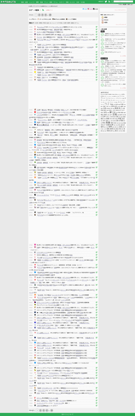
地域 (41, 2)
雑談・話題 (24, 2)
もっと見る (123, 56)
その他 (83, 2)
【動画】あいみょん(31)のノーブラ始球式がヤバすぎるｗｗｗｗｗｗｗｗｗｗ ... (113, 35)
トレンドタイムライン (120, 10)
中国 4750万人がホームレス (113, 52)
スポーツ (61, 2)
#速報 (72, 23)
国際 (37, 2)
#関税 (40, 23)
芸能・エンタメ (70, 2)
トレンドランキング (121, 24)
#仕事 (64, 23)
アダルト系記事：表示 (125, 4)
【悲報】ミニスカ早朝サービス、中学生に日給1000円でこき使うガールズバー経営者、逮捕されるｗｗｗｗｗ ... (113, 62)
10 (50, 15)
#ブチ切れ (60, 23)
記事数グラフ (49, 10)
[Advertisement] (14, 36)
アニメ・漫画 (48, 2)
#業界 (68, 23)
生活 (77, 2)
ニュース (31, 2)
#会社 (47, 23)
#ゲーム (76, 23)
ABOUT (101, 1)
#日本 (36, 23)
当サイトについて (68, 414)
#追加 (84, 9)
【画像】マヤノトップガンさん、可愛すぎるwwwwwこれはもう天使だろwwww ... (113, 48)
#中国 (44, 23)
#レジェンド (53, 23)
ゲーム (56, 2)
